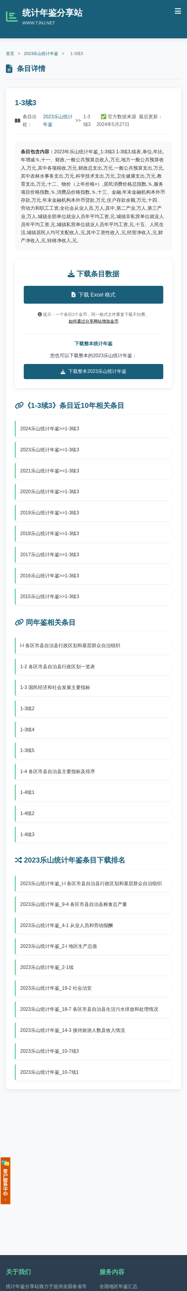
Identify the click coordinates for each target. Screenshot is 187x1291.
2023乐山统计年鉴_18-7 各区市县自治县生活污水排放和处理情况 (89, 1009)
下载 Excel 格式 (93, 295)
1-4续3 (27, 834)
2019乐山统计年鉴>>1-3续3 (49, 512)
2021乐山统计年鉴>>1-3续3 (49, 470)
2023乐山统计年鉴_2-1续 (47, 967)
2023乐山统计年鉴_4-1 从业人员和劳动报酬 (66, 925)
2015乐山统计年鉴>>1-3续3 (49, 596)
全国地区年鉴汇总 (118, 1286)
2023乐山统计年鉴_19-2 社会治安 (56, 988)
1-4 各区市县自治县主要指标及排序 (57, 771)
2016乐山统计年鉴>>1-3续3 (49, 575)
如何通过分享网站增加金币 (93, 321)
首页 (10, 53)
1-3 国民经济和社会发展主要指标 (55, 687)
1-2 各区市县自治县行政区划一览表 (57, 666)
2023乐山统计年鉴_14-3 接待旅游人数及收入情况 (72, 1030)
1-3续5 (27, 750)
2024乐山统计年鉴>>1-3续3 (49, 428)
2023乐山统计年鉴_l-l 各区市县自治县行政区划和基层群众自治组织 (91, 883)
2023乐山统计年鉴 (41, 53)
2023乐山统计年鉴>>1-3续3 (49, 449)
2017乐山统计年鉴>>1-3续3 (49, 554)
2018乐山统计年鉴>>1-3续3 (49, 533)
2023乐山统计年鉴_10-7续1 (49, 1072)
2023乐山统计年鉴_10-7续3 (49, 1051)
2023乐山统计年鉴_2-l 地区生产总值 (58, 946)
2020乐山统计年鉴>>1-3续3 (49, 491)
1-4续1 (27, 792)
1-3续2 (27, 708)
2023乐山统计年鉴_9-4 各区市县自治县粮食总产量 (73, 904)
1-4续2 (27, 813)
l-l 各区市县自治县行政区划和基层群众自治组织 (70, 645)
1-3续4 (27, 729)
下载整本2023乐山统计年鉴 (93, 371)
